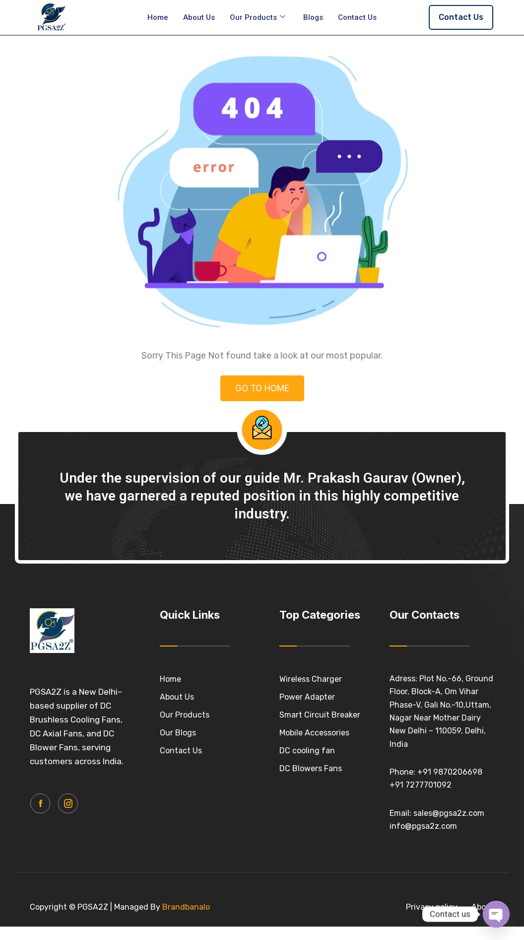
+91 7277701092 (421, 785)
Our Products (257, 17)
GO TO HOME (262, 396)
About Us (199, 17)
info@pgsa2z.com (423, 826)
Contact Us (357, 17)
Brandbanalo (186, 907)
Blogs (313, 17)
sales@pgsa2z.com (448, 813)
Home (157, 17)
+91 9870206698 (449, 772)
